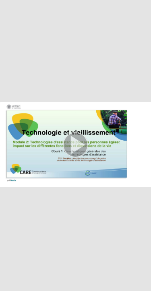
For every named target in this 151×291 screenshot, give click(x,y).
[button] (75, 145)
